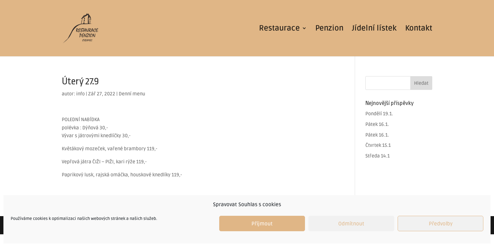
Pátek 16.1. (377, 124)
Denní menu (132, 94)
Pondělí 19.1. (379, 114)
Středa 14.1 (377, 156)
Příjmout (262, 224)
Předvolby (440, 224)
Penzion (329, 29)
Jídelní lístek (374, 29)
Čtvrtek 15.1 (378, 145)
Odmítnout (351, 224)
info (80, 94)
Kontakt (418, 29)
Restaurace (279, 29)
